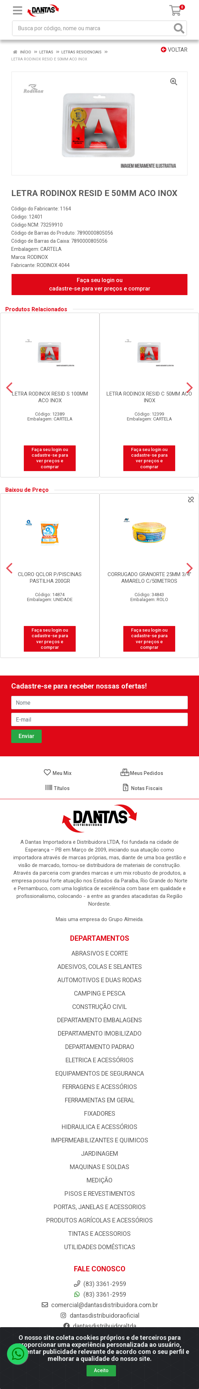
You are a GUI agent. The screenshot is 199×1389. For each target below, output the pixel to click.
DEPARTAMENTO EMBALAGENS (99, 1020)
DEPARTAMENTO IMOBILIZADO (100, 1033)
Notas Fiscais (142, 788)
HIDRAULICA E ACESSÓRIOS (99, 1126)
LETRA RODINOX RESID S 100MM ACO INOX (50, 397)
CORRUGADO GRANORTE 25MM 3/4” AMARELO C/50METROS (149, 577)
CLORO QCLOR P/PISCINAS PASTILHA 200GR (50, 577)
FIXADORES (99, 1113)
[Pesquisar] (179, 28)
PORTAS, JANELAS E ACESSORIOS (100, 1207)
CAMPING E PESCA (99, 993)
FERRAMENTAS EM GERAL (100, 1100)
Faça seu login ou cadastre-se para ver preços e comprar (99, 284)
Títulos (57, 788)
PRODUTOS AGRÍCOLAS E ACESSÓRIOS (99, 1220)
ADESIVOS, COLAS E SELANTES (99, 966)
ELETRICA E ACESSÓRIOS (99, 1060)
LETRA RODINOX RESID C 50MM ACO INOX (149, 397)
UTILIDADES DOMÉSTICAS (99, 1247)
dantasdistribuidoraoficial (99, 1315)
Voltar (174, 49)
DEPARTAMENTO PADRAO (99, 1046)
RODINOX (37, 257)
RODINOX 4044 (53, 265)
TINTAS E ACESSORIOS (99, 1233)
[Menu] (17, 10)
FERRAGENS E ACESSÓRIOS (99, 1086)
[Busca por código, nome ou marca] (92, 28)
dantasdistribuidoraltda (99, 1326)
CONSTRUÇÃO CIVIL (99, 1006)
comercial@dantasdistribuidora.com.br (99, 1305)
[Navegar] (9, 387)
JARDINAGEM (99, 1153)
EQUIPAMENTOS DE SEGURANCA (99, 1073)
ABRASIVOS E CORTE (99, 953)
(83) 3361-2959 (99, 1294)
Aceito (101, 1371)
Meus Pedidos (142, 773)
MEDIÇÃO (99, 1180)
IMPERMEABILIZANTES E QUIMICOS (99, 1140)
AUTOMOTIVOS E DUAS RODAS (99, 980)
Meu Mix (57, 773)
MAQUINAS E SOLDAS (99, 1166)
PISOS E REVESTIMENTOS (99, 1193)
